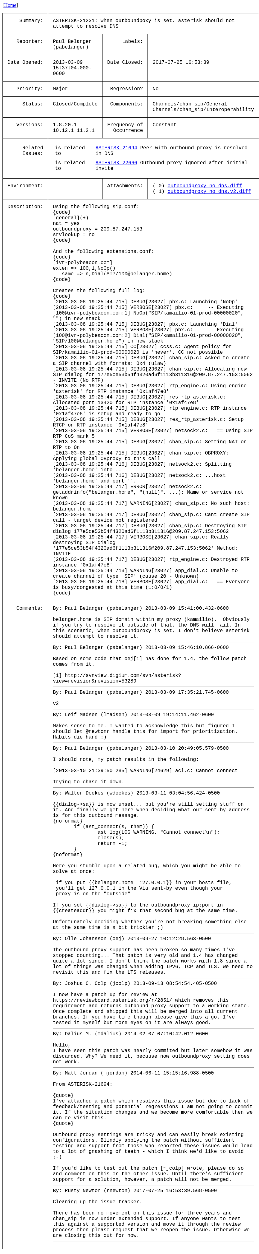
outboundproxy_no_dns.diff (204, 186)
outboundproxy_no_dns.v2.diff (209, 191)
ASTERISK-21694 (116, 148)
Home (10, 5)
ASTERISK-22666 (116, 163)
